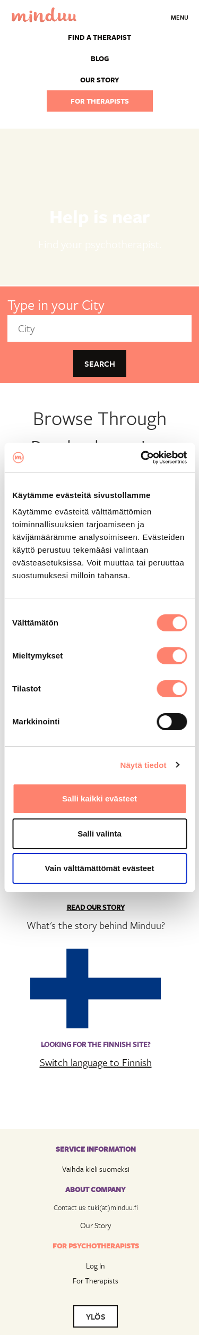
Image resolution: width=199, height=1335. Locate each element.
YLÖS (96, 1316)
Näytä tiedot (143, 765)
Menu (179, 17)
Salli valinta (99, 833)
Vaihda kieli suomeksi (95, 1169)
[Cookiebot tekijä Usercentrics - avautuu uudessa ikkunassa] (142, 457)
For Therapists (95, 1280)
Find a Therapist (99, 37)
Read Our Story (96, 907)
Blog (100, 58)
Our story (99, 80)
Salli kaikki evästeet (99, 798)
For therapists (100, 101)
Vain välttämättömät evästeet (99, 868)
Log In (95, 1266)
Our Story (95, 1225)
